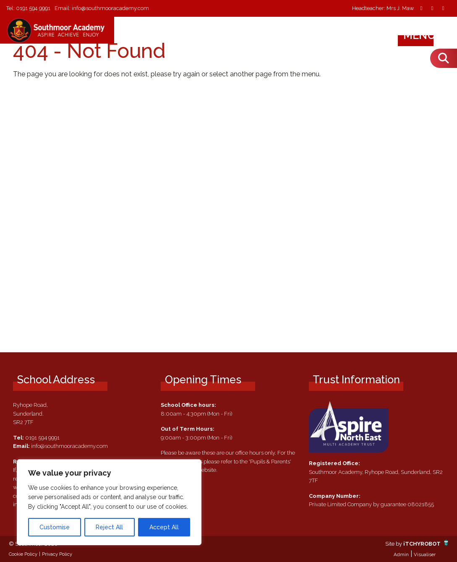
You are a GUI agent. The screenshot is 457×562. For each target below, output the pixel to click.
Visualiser (425, 554)
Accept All (164, 527)
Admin (401, 554)
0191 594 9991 (33, 8)
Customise (54, 527)
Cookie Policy (23, 554)
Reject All (109, 527)
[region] (109, 502)
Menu (427, 35)
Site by (394, 544)
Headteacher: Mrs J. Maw (383, 8)
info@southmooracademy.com (110, 8)
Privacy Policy (57, 554)
